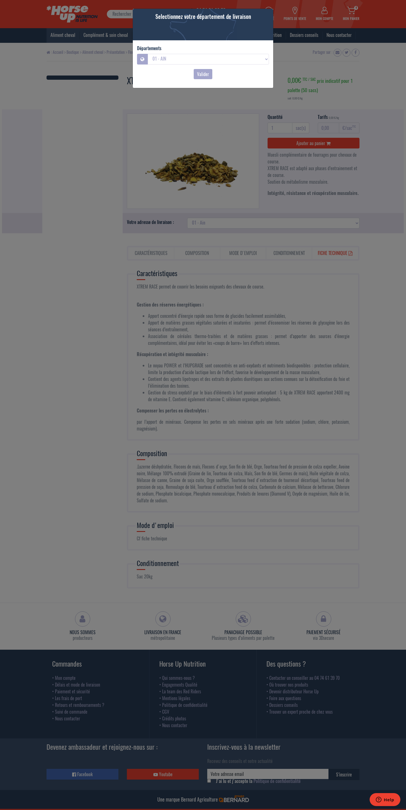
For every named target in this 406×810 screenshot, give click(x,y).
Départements (149, 48)
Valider (203, 74)
